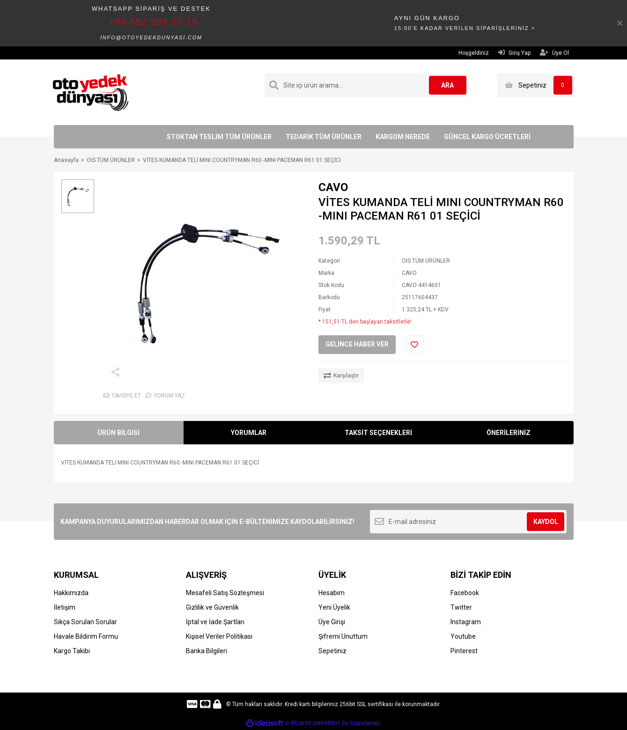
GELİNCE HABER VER (357, 344)
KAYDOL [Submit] (545, 521)
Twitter (461, 607)
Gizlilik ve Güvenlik (212, 607)
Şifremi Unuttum (343, 636)
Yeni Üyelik (334, 607)
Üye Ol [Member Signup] (554, 52)
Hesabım (331, 593)
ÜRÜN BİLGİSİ (118, 432)
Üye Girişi (331, 622)
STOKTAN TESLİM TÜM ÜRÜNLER (219, 136)
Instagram (465, 622)
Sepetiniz (332, 651)
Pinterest (464, 651)
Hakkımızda (71, 593)
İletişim (64, 607)
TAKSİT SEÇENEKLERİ (378, 432)
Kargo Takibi (72, 651)
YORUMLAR (248, 432)
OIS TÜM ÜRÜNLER (426, 261)
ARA (447, 85)
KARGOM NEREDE (403, 136)
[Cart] (536, 85)
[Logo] (90, 91)
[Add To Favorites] (414, 344)
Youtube (463, 636)
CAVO (333, 187)
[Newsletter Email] (468, 521)
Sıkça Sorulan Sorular (85, 622)
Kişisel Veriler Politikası (219, 636)
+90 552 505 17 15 (153, 22)
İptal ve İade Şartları (215, 622)
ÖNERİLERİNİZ (509, 432)
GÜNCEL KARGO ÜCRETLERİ (487, 136)
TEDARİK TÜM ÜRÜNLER (323, 136)
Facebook (464, 593)
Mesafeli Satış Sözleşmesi (225, 593)
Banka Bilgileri (206, 651)
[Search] (367, 85)
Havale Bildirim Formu (86, 636)
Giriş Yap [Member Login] (514, 52)
